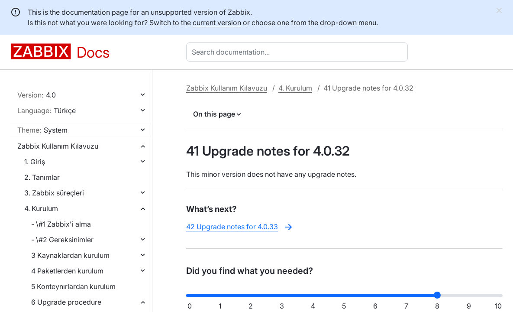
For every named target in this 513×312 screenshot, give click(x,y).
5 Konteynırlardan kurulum (73, 286)
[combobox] (298, 52)
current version (217, 22)
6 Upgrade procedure (66, 302)
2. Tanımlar (42, 177)
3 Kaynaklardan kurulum (70, 255)
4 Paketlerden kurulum (67, 270)
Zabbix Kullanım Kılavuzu (57, 146)
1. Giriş (34, 161)
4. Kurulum (41, 208)
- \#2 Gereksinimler (62, 239)
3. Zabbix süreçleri (54, 192)
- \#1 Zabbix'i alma (61, 224)
